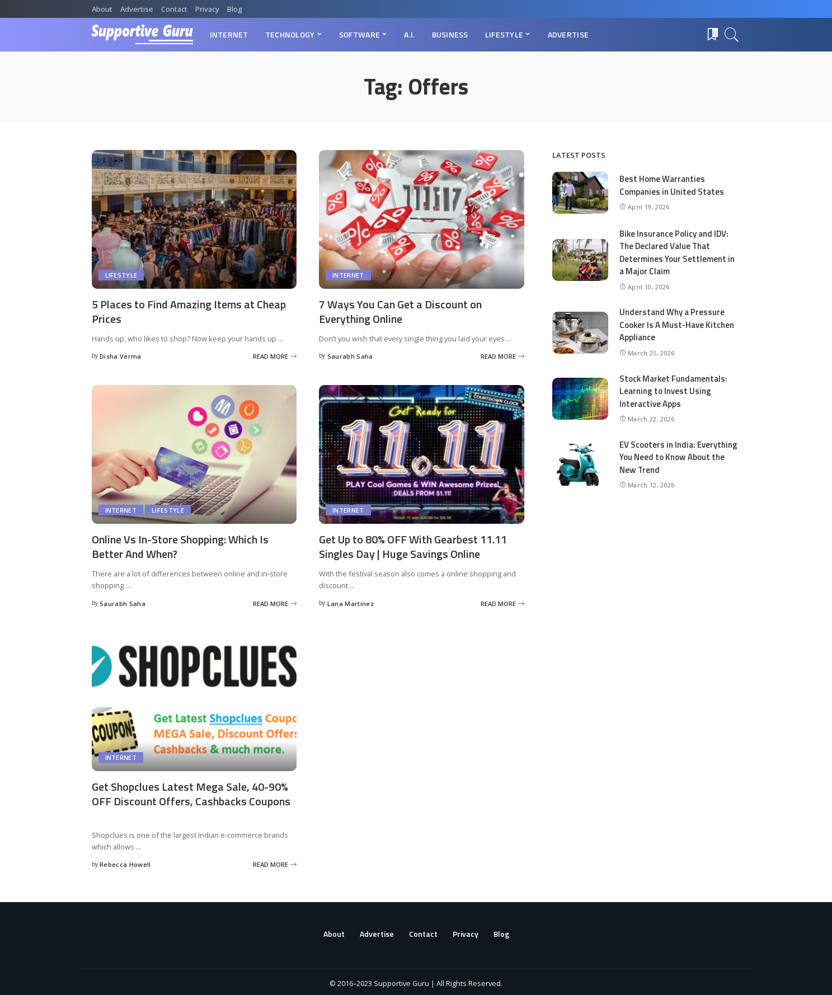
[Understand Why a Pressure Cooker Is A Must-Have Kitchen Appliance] (580, 333)
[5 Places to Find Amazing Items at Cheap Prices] (194, 219)
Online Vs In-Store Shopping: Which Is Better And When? (180, 545)
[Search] (732, 34)
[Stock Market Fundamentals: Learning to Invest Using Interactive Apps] (580, 399)
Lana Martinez (350, 601)
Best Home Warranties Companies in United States (671, 185)
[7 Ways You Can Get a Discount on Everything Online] (421, 219)
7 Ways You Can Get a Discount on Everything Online (400, 311)
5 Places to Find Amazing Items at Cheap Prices (189, 311)
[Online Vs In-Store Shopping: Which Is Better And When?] (194, 453)
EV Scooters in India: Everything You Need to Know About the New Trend (678, 457)
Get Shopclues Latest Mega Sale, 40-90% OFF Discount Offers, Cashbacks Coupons (191, 791)
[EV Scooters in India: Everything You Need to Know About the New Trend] (580, 465)
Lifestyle (121, 275)
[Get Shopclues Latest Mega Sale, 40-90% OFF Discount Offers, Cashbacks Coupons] (194, 699)
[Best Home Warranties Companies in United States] (580, 193)
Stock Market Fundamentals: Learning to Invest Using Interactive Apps (673, 391)
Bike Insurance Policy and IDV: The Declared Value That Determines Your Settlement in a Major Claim (677, 252)
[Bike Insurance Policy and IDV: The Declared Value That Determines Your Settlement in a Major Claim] (580, 260)
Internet (348, 275)
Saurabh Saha (350, 355)
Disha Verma (121, 355)
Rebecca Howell (125, 861)
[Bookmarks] (711, 34)
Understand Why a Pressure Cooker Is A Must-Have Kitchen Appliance (677, 325)
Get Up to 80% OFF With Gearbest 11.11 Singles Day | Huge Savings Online (413, 545)
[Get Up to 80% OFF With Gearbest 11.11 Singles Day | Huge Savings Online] (421, 453)
